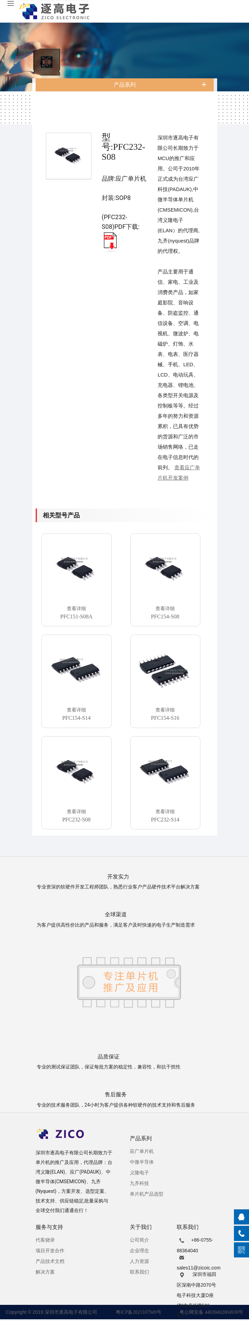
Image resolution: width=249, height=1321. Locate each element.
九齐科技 (139, 1183)
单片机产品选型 (146, 1194)
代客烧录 (45, 1240)
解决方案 (45, 1272)
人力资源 (139, 1261)
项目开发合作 (50, 1250)
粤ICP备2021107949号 (138, 1312)
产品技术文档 (50, 1261)
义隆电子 (139, 1172)
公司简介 (139, 1240)
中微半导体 (142, 1162)
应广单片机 (142, 1151)
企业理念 (139, 1250)
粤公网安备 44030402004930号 (211, 1312)
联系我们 (139, 1272)
